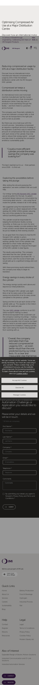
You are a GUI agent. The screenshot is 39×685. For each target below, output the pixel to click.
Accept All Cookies (19, 344)
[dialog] (19, 342)
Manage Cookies (19, 359)
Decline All (19, 352)
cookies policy (22, 338)
